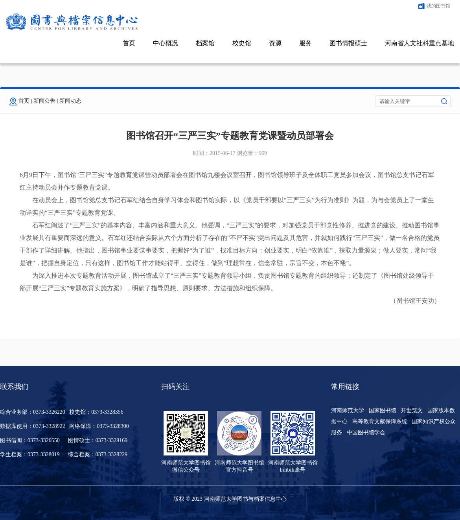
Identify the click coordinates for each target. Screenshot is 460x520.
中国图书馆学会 (366, 432)
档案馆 (205, 43)
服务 (305, 43)
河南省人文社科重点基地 (419, 43)
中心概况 (165, 43)
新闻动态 (70, 101)
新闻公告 (44, 101)
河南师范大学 (347, 410)
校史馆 (241, 43)
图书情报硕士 (348, 43)
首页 (129, 43)
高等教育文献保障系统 (379, 421)
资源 (275, 43)
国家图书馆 (382, 410)
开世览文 (412, 410)
